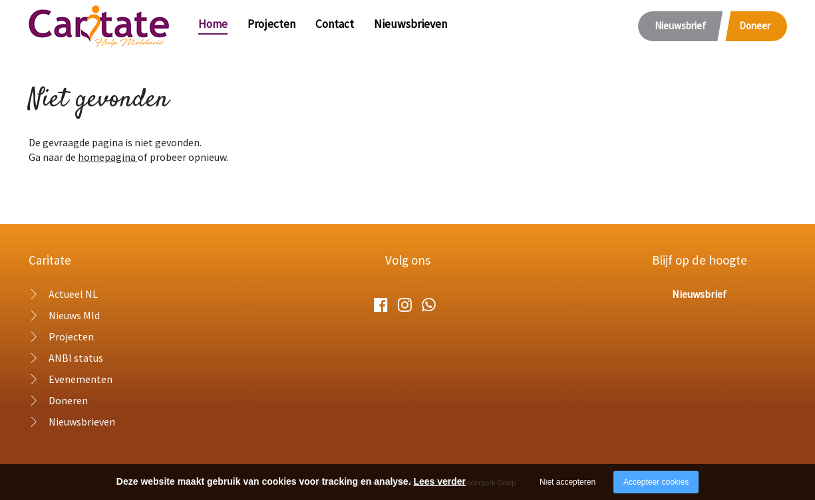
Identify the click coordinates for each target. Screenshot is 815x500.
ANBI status (76, 357)
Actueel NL (73, 294)
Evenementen (80, 379)
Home (213, 24)
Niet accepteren (567, 482)
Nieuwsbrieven (410, 24)
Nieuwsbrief (680, 25)
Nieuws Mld (74, 315)
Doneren (68, 400)
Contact (334, 24)
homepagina (108, 157)
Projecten (271, 24)
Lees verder (439, 481)
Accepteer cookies (656, 482)
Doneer (754, 25)
